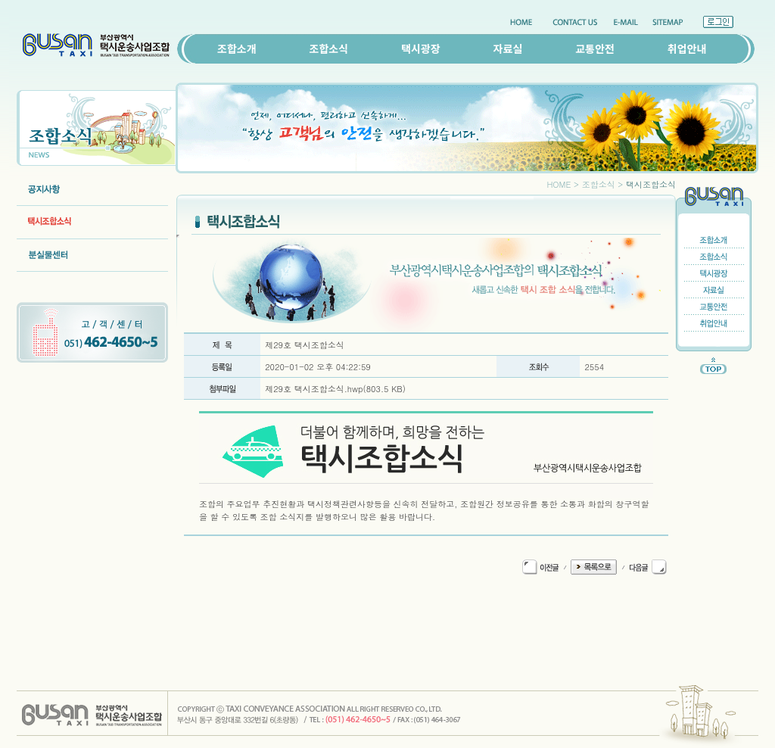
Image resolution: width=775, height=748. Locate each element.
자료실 (508, 48)
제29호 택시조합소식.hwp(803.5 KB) (335, 388)
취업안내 (687, 48)
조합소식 (329, 48)
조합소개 (237, 48)
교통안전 (595, 48)
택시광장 (420, 48)
